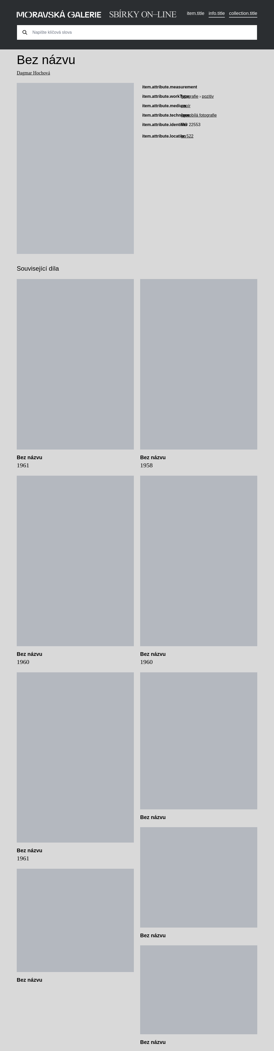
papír (185, 106)
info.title (217, 13)
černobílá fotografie (199, 115)
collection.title (243, 13)
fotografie (189, 96)
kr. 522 (187, 136)
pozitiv (208, 96)
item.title (195, 13)
